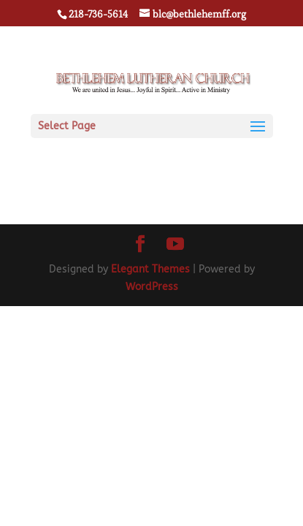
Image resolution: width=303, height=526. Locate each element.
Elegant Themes (150, 269)
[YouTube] (175, 245)
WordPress (152, 287)
